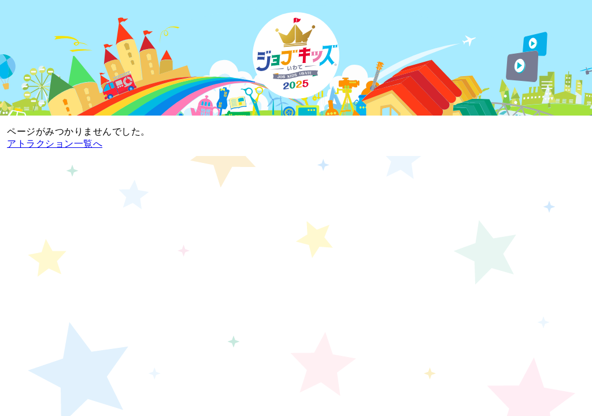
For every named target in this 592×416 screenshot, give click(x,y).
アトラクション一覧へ (54, 143)
